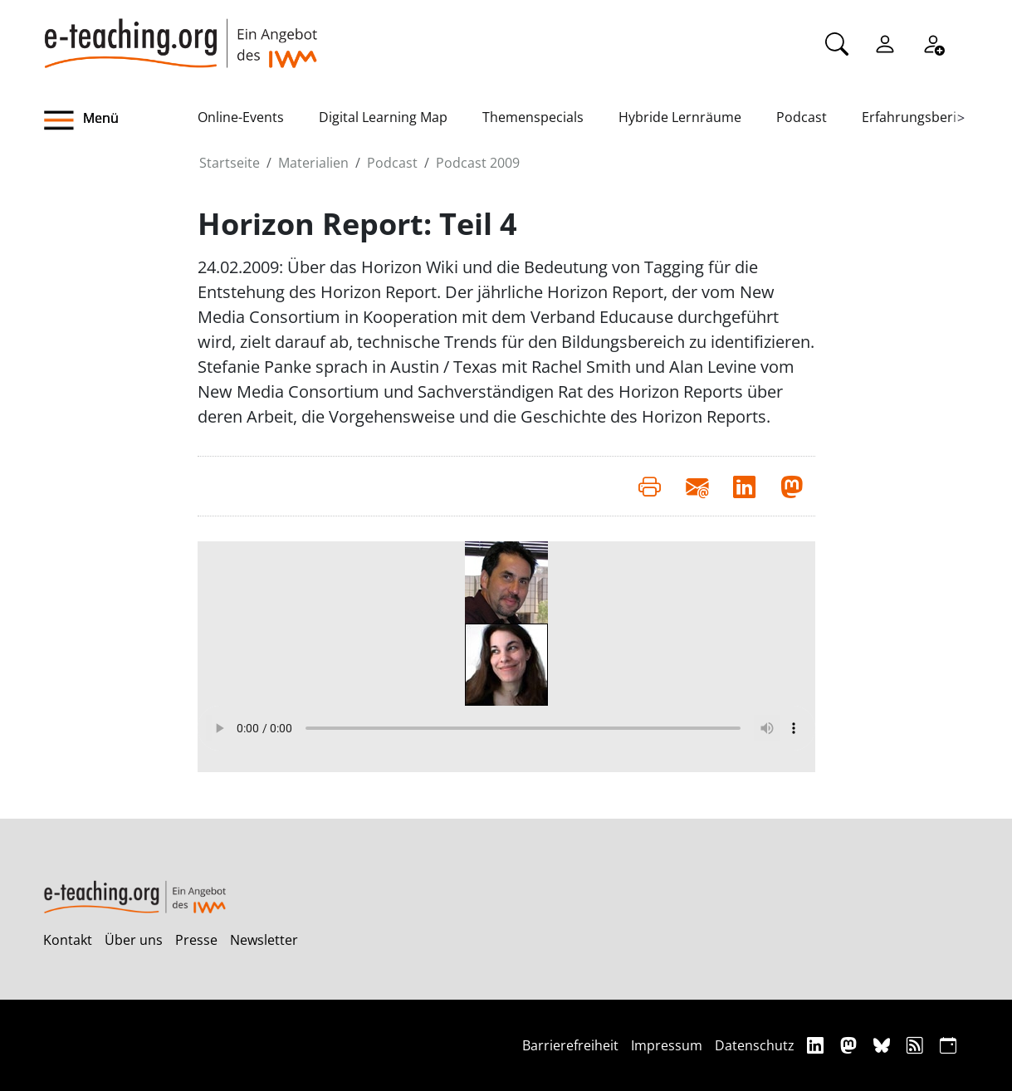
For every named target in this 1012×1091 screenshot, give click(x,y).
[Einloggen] (885, 42)
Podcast (801, 117)
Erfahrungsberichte (923, 117)
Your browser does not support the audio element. (506, 728)
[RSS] (917, 1045)
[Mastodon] (850, 1045)
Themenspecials (533, 117)
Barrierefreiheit (570, 1045)
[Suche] (836, 42)
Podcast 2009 (478, 163)
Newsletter (264, 940)
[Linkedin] (817, 1045)
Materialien (313, 163)
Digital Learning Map (383, 117)
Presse (196, 940)
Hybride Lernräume (679, 117)
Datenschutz (754, 1045)
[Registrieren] (933, 42)
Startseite (229, 163)
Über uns (134, 940)
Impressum (666, 1045)
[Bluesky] (883, 1045)
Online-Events (241, 117)
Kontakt (67, 940)
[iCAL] (948, 1045)
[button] (120, 120)
